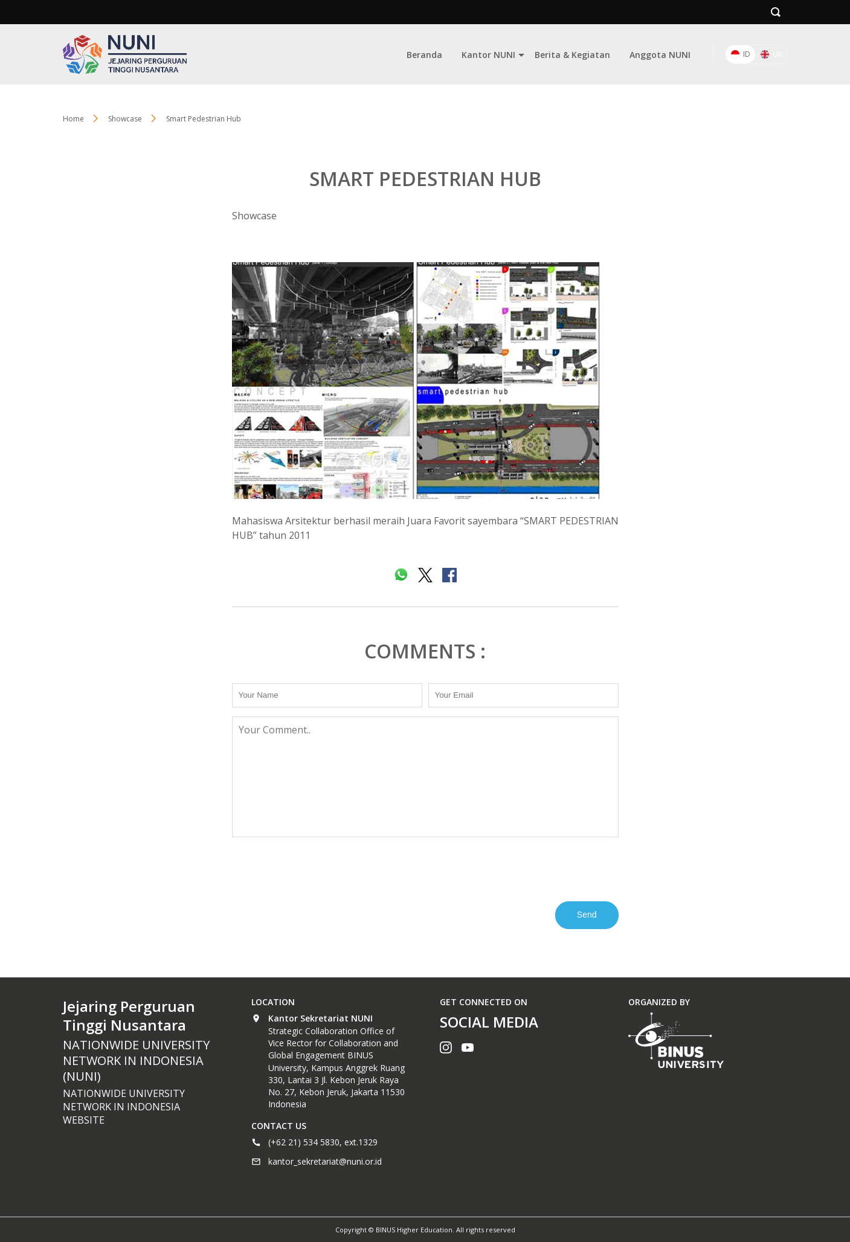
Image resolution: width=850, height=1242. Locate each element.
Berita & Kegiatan (572, 54)
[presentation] (324, 868)
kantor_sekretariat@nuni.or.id (325, 1161)
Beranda (424, 54)
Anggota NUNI (660, 54)
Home (73, 119)
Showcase (254, 215)
